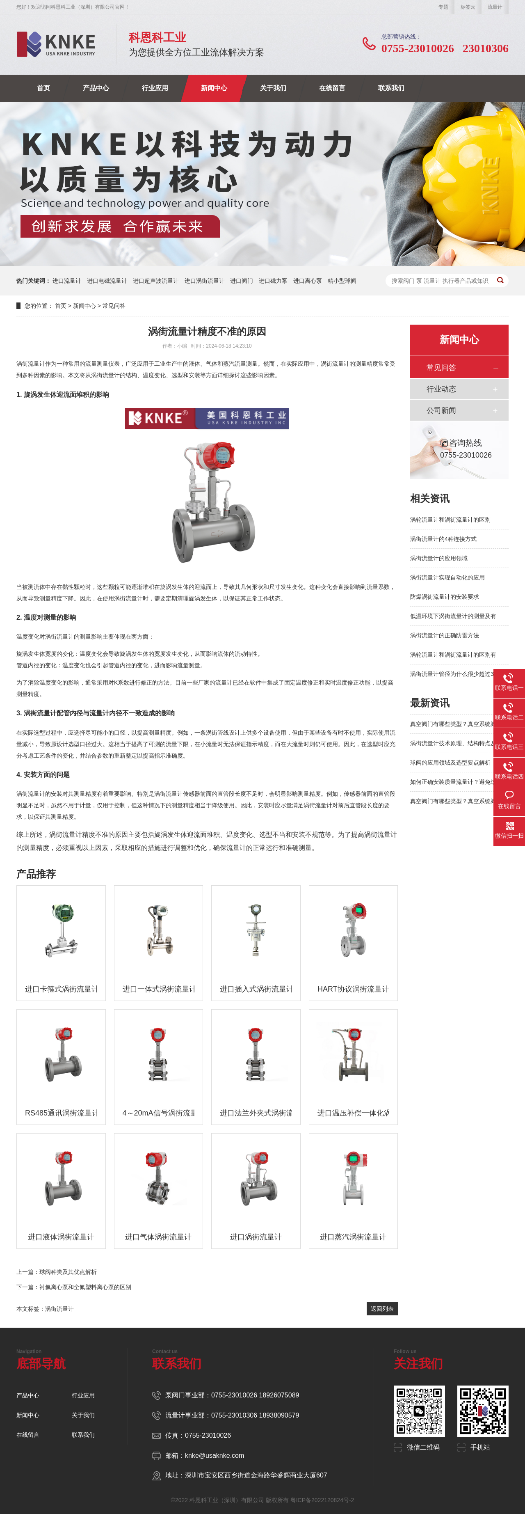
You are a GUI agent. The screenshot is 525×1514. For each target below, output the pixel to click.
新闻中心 (214, 88)
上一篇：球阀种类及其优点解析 (56, 1272)
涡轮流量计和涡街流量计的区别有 (453, 654)
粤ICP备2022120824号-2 (322, 1500)
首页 (43, 88)
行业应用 (155, 88)
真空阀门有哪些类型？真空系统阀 (453, 724)
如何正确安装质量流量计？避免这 (453, 782)
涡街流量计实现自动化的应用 (447, 577)
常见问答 (114, 305)
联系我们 (391, 88)
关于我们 (273, 88)
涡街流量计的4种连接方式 (443, 539)
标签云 (468, 7)
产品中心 (96, 88)
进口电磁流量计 (107, 280)
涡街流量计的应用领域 (439, 558)
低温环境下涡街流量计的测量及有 (453, 616)
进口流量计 (66, 280)
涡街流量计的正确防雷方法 (444, 635)
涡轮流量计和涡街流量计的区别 (450, 519)
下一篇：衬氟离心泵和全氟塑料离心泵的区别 (73, 1287)
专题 (443, 7)
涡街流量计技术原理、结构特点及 (453, 743)
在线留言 (332, 88)
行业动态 (441, 389)
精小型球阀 (342, 280)
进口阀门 (241, 280)
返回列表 (382, 1309)
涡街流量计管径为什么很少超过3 (452, 674)
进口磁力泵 (273, 280)
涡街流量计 (59, 1309)
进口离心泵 (307, 280)
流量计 (495, 7)
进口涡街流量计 (205, 280)
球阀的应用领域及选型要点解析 (450, 762)
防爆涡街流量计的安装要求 (444, 596)
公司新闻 (441, 410)
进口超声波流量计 (156, 280)
